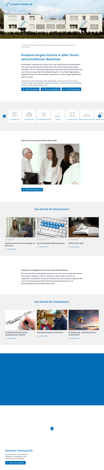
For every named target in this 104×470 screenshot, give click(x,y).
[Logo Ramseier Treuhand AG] (20, 4)
